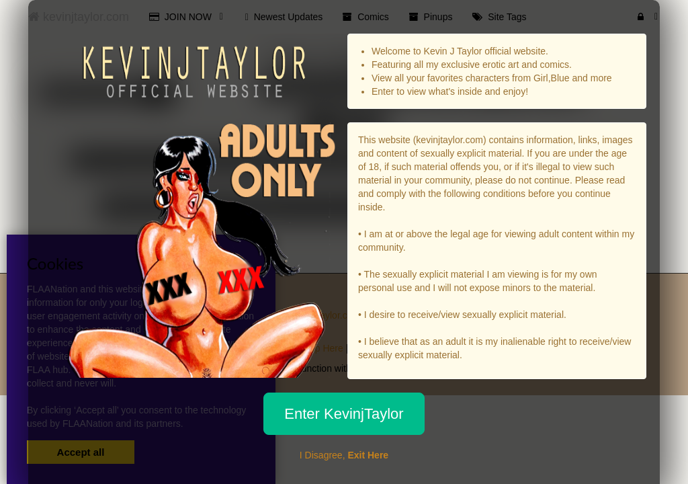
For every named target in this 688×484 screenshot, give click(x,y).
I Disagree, (344, 455)
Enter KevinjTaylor (343, 413)
